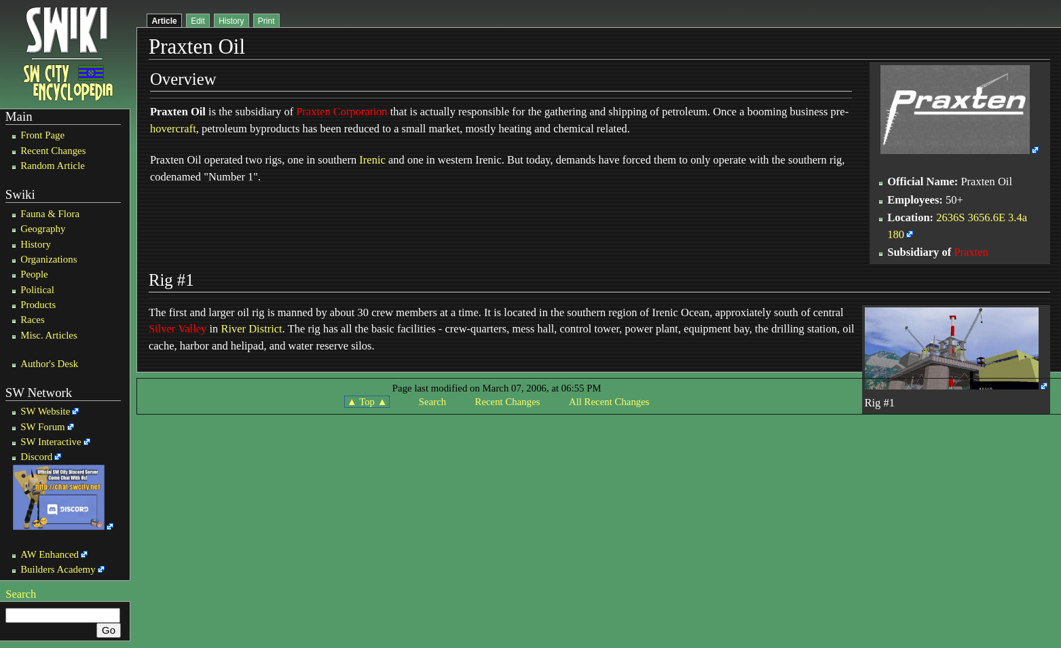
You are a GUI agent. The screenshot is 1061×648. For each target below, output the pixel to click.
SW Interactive (50, 441)
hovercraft (173, 128)
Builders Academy (57, 569)
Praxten (971, 252)
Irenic (372, 159)
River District (251, 328)
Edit (198, 21)
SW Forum (42, 426)
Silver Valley (177, 328)
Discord (36, 456)
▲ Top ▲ (367, 401)
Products (38, 304)
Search (20, 594)
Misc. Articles (48, 335)
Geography (42, 228)
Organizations (48, 259)
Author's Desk (49, 363)
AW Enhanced (49, 554)
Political (37, 289)
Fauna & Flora (49, 213)
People (34, 274)
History (35, 244)
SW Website (45, 411)
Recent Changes (53, 150)
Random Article (52, 165)
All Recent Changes (609, 401)
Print (266, 21)
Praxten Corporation (341, 111)
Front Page (42, 135)
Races (32, 319)
